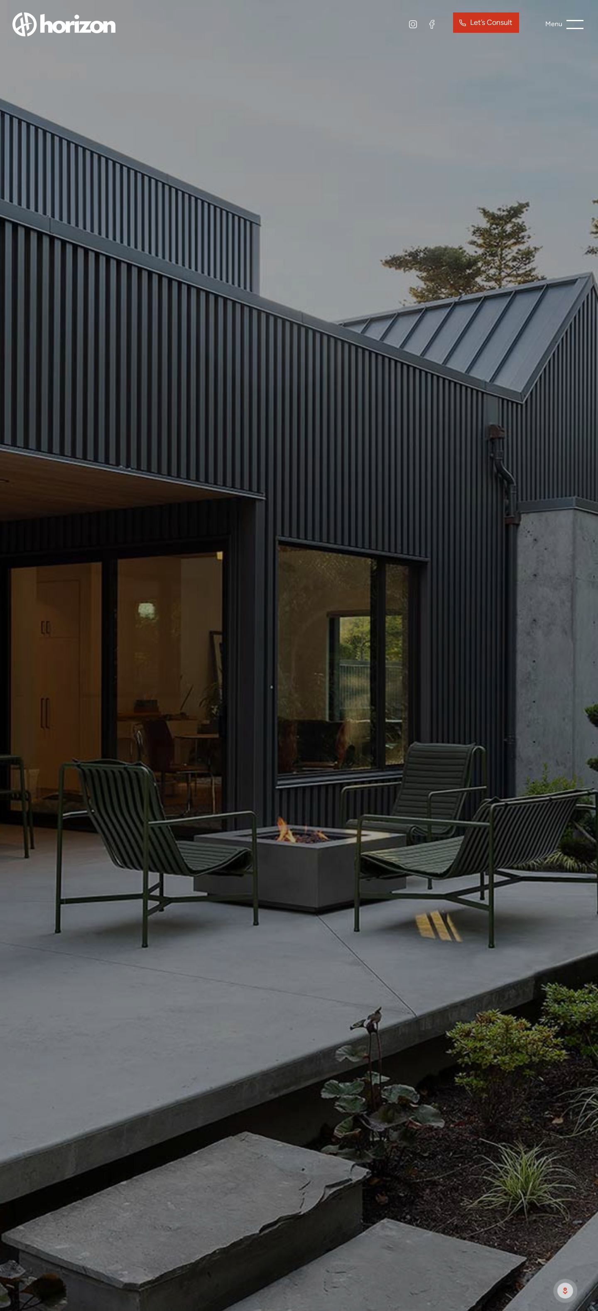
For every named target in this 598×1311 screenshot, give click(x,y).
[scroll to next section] (565, 1291)
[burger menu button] (564, 24)
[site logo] (63, 23)
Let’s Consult (491, 22)
